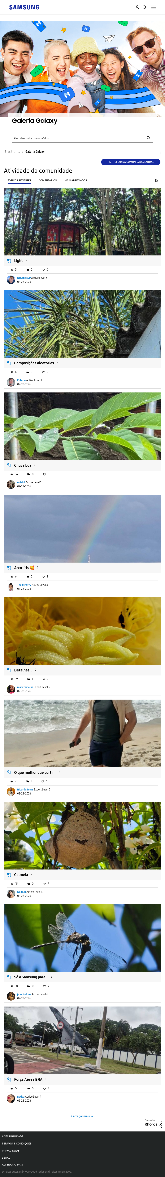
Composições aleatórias (34, 363)
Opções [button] (153, 152)
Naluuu (21, 892)
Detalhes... (23, 670)
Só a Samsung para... (31, 977)
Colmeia (21, 874)
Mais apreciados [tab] (75, 180)
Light (18, 260)
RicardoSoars (25, 789)
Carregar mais (80, 1116)
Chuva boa (22, 465)
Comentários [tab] (48, 180)
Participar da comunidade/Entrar (130, 162)
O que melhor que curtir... (35, 772)
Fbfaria (21, 380)
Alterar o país (12, 1164)
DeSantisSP (24, 278)
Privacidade (11, 1150)
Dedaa (20, 1096)
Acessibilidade (12, 1136)
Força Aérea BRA (28, 1079)
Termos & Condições (17, 1143)
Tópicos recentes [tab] (19, 180)
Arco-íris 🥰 (24, 567)
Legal (6, 1157)
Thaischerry (24, 584)
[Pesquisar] (82, 138)
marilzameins (25, 687)
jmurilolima (24, 994)
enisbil (21, 482)
